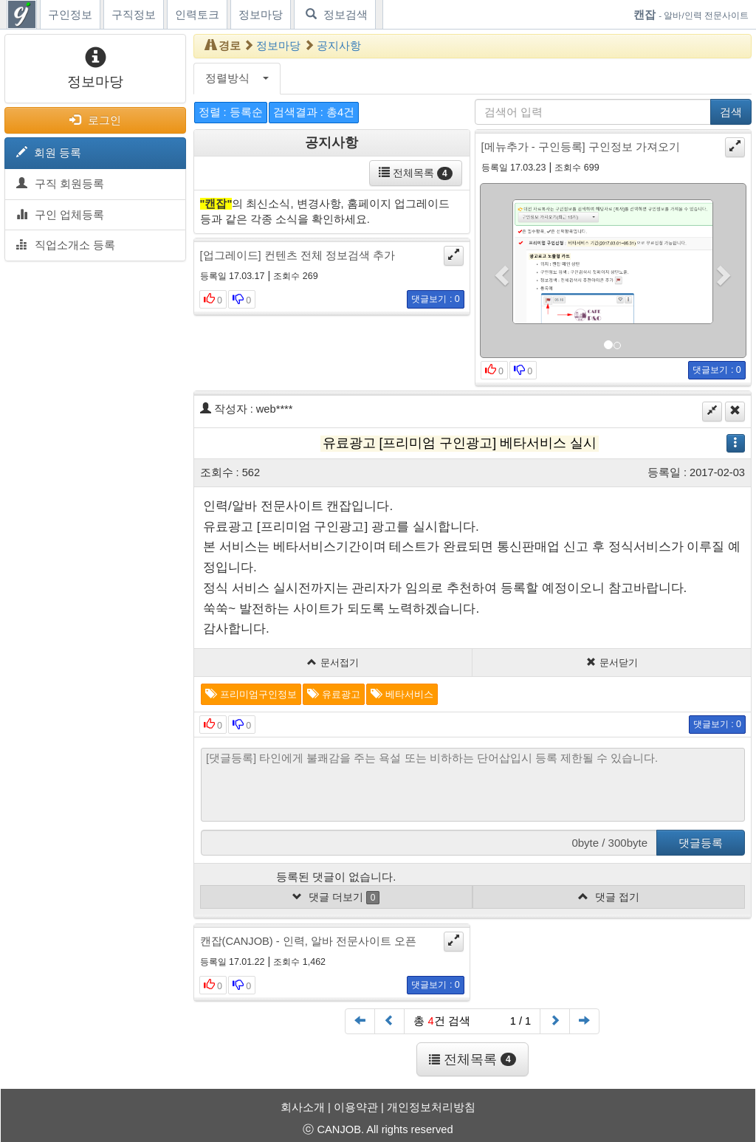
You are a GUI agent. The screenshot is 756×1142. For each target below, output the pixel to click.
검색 (731, 112)
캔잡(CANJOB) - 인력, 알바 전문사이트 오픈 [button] (308, 941)
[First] (360, 1021)
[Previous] (389, 1021)
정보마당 (260, 15)
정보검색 (335, 14)
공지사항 (339, 46)
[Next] (555, 1021)
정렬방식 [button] (237, 78)
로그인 (94, 120)
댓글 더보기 (335, 897)
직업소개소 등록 (65, 245)
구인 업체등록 (60, 215)
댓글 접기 (608, 897)
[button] (500, 270)
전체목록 (415, 173)
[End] (584, 1021)
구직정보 (133, 15)
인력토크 (197, 15)
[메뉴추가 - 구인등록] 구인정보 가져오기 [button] (580, 147)
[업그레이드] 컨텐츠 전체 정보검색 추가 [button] (297, 255)
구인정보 (70, 15)
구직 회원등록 (60, 184)
